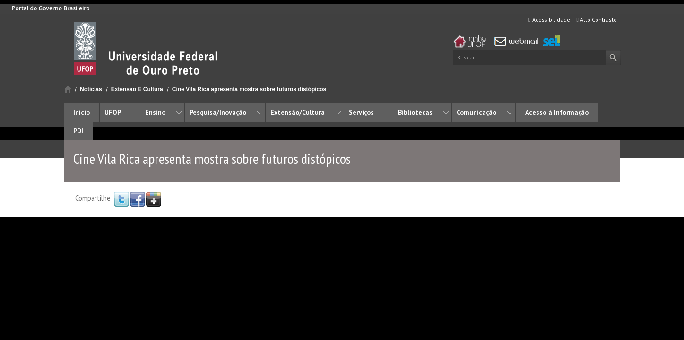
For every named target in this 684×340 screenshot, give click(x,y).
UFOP (112, 112)
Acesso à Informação (557, 112)
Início (68, 89)
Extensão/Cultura (297, 112)
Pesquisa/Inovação (218, 112)
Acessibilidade (549, 19)
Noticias (91, 89)
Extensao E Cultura (137, 89)
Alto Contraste (597, 19)
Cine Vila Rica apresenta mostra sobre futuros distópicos (249, 89)
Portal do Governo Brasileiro (51, 8)
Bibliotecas (415, 112)
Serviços (361, 112)
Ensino (155, 112)
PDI (78, 131)
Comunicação (476, 112)
